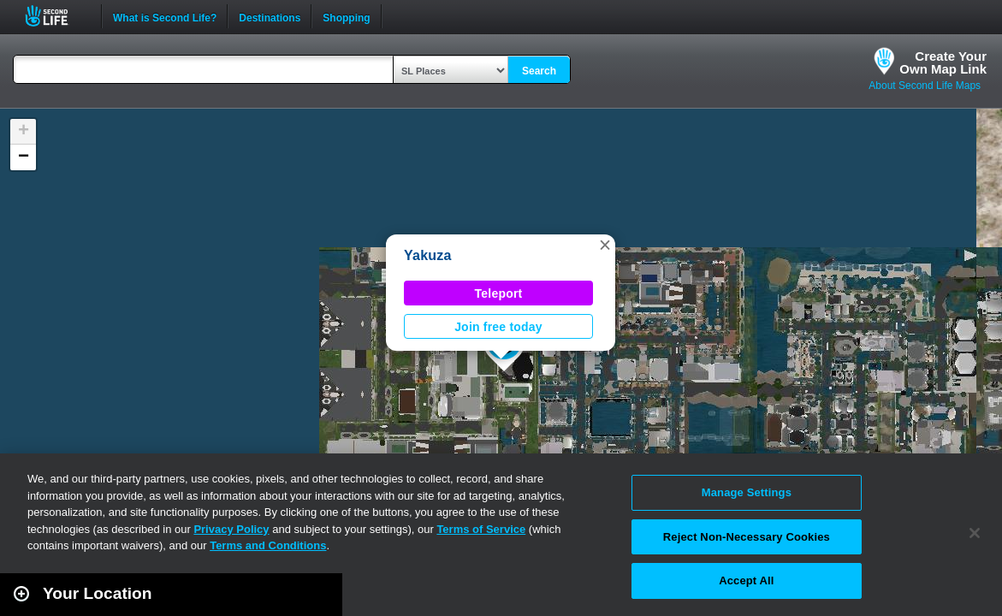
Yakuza (428, 255)
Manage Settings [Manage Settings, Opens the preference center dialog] (747, 492)
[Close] (974, 533)
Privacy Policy (231, 529)
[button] (605, 244)
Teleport (499, 293)
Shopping (346, 16)
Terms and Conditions (268, 545)
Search (539, 71)
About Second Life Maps (925, 86)
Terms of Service (480, 529)
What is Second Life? (164, 16)
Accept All (746, 580)
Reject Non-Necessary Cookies (746, 536)
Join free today (498, 327)
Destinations (269, 16)
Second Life (56, 15)
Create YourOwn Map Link (943, 62)
